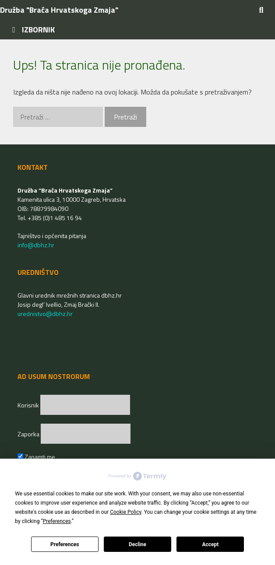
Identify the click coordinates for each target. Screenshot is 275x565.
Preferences (64, 544)
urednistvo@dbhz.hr (45, 313)
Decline (137, 544)
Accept (210, 544)
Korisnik (29, 405)
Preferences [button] (57, 521)
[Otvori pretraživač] (261, 10)
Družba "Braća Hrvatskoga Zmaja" (59, 10)
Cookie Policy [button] (125, 512)
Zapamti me (36, 456)
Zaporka (29, 434)
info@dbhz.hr (36, 244)
